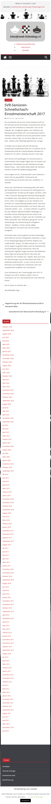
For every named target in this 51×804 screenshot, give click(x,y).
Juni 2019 (5, 478)
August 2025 (6, 334)
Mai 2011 (5, 720)
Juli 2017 (5, 548)
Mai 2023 (5, 380)
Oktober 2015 (7, 608)
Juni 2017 (5, 552)
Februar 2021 (7, 439)
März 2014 (6, 629)
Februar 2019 (7, 492)
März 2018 (6, 520)
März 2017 (6, 562)
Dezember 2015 (8, 601)
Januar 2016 (6, 597)
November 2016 (8, 573)
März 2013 (6, 664)
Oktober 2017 (7, 538)
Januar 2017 (6, 566)
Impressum (25, 47)
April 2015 (5, 615)
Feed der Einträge (8, 771)
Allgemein (8, 100)
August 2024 (6, 365)
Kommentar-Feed (8, 775)
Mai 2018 (5, 517)
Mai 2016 (5, 590)
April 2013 (5, 661)
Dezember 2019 (8, 464)
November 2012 (8, 678)
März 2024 (6, 372)
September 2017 (8, 541)
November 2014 (8, 618)
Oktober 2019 (7, 467)
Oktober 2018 (7, 506)
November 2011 (8, 703)
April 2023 (5, 383)
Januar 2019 (6, 495)
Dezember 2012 (8, 675)
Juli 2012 (5, 685)
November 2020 (8, 446)
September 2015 (8, 611)
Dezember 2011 (8, 699)
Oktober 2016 (7, 576)
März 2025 (6, 348)
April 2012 (5, 689)
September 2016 (8, 580)
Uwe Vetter (20, 118)
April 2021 (5, 432)
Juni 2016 (5, 587)
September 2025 (8, 330)
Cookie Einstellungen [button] (35, 797)
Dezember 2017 (8, 531)
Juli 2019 (5, 474)
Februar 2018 (7, 524)
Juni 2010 (5, 731)
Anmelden (6, 766)
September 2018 (8, 510)
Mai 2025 (5, 341)
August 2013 (6, 654)
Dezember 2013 (8, 640)
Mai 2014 (5, 622)
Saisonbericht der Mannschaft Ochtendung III (29, 311)
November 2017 (8, 534)
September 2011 (8, 710)
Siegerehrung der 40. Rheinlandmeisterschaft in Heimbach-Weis (23, 305)
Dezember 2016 (8, 569)
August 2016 (6, 583)
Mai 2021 (5, 429)
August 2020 (6, 450)
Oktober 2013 (7, 647)
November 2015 (8, 604)
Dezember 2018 (8, 499)
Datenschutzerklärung (25, 44)
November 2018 (8, 503)
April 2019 (5, 485)
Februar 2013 (7, 668)
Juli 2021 (5, 425)
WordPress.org (7, 780)
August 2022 (6, 404)
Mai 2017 (5, 555)
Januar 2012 (6, 696)
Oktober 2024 (7, 362)
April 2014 (5, 625)
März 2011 (6, 724)
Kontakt (25, 50)
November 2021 (8, 418)
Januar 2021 (6, 443)
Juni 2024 (5, 369)
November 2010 (8, 727)
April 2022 (5, 415)
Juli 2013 (5, 657)
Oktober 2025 (7, 327)
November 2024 (8, 358)
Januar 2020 (6, 460)
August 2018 (6, 513)
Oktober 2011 (7, 706)
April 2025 (5, 344)
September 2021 (8, 422)
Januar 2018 (6, 527)
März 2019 (6, 488)
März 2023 (6, 387)
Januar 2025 (6, 351)
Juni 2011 (5, 717)
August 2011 (6, 713)
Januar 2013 (6, 671)
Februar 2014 (7, 633)
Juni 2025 (5, 337)
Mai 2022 (5, 411)
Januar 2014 (6, 636)
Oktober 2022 (7, 397)
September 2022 (8, 401)
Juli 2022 (5, 408)
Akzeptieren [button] (25, 800)
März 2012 (6, 692)
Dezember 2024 (8, 355)
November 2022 (8, 394)
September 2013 (8, 650)
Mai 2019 (5, 481)
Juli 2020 (5, 453)
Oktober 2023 (7, 376)
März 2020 (6, 457)
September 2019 (8, 471)
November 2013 (8, 643)
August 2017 (6, 545)
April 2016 (5, 594)
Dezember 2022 (8, 390)
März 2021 (6, 436)
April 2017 (5, 559)
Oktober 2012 (7, 682)
